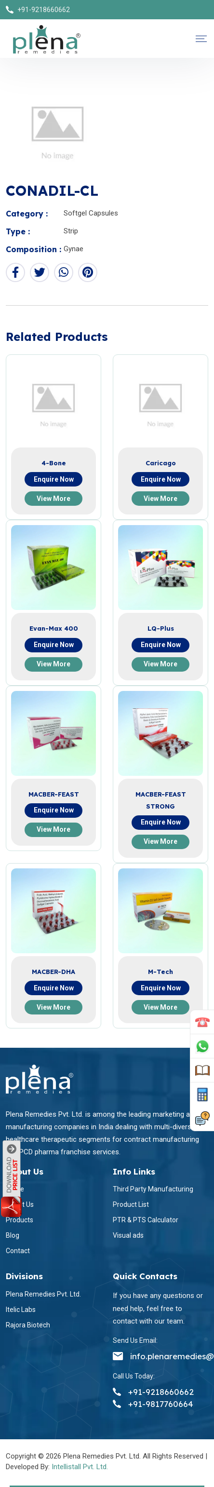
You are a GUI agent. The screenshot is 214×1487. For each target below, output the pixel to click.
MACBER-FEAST (53, 794)
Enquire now (54, 479)
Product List (131, 1204)
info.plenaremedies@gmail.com (160, 1356)
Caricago (161, 463)
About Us (20, 1204)
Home (15, 1189)
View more (53, 498)
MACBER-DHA (53, 971)
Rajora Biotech (28, 1325)
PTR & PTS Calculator (145, 1220)
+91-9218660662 (43, 10)
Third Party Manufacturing (153, 1189)
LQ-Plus (160, 628)
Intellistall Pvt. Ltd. (80, 1466)
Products (19, 1220)
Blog (12, 1235)
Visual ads (128, 1235)
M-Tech (160, 971)
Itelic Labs (21, 1309)
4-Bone (53, 463)
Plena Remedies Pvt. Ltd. (43, 1294)
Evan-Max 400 (53, 628)
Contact (18, 1251)
